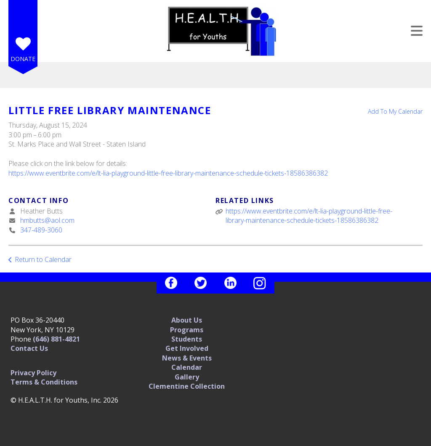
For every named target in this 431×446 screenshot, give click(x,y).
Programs (186, 329)
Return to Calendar (43, 259)
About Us (186, 320)
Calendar (186, 367)
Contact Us (29, 348)
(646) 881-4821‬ (56, 339)
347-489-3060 (41, 230)
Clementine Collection (187, 386)
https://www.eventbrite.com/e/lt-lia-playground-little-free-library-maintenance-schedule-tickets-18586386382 (168, 173)
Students (186, 339)
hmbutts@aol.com (47, 220)
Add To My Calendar (395, 111)
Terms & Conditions (44, 382)
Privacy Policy (33, 372)
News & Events (187, 358)
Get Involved (186, 348)
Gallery (187, 377)
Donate (23, 59)
